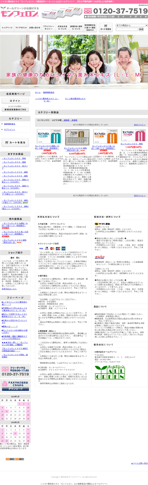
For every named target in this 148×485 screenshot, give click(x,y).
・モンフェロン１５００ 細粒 (15, 176)
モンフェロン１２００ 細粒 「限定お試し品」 (75, 149)
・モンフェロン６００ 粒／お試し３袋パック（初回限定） (15, 234)
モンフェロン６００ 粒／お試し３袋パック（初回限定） (103, 148)
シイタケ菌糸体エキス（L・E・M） (47, 100)
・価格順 (65, 120)
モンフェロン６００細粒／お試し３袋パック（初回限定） (47, 148)
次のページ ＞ (140, 125)
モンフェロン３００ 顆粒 (131, 144)
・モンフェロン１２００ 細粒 (15, 172)
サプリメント (9, 129)
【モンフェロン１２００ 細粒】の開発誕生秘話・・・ (15, 349)
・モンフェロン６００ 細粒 (14, 162)
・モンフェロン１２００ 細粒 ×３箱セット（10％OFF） (16, 201)
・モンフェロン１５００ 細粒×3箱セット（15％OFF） (15, 207)
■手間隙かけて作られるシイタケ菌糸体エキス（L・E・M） (14, 309)
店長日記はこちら (9, 289)
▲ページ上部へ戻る (139, 463)
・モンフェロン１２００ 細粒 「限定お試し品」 (14, 241)
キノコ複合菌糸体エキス (75, 99)
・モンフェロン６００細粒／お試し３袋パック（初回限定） (15, 225)
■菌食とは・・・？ (10, 326)
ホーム (38, 92)
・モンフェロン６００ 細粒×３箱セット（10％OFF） (15, 187)
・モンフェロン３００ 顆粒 (14, 158)
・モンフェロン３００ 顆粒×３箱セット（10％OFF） (15, 181)
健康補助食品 (9, 124)
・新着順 (73, 120)
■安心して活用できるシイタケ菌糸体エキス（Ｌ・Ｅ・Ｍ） (14, 315)
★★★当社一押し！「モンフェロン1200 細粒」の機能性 (15, 343)
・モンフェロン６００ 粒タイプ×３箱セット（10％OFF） (15, 194)
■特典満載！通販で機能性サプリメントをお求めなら (14, 337)
